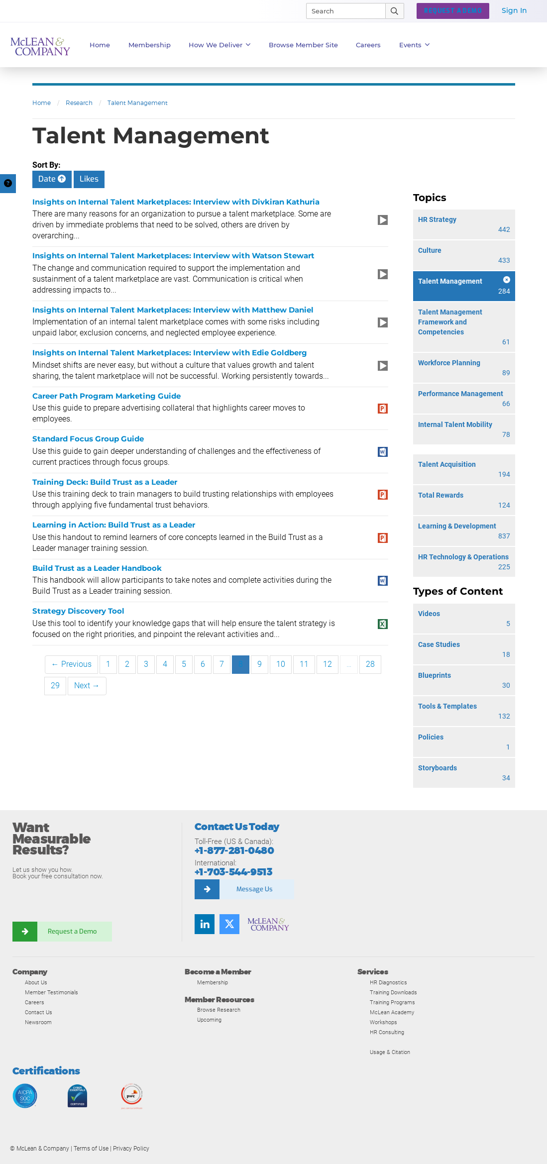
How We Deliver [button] (220, 45)
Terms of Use (91, 1148)
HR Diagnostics (388, 982)
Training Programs (392, 1002)
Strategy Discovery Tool (78, 611)
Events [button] (414, 45)
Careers (34, 1002)
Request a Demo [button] (453, 11)
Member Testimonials (51, 992)
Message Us (254, 889)
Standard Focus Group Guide (88, 438)
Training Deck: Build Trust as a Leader (104, 482)
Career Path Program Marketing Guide (106, 396)
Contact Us (38, 1012)
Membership (149, 45)
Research (79, 102)
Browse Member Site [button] (303, 45)
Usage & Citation (390, 1052)
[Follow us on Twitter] (229, 924)
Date (52, 179)
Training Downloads (393, 992)
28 (370, 664)
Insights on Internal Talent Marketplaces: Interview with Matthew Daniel (173, 310)
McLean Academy (392, 1012)
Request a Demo (72, 931)
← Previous (71, 664)
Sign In (514, 10)
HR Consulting (387, 1032)
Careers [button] (368, 45)
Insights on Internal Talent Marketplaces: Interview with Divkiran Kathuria (176, 202)
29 (55, 685)
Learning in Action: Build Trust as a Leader (113, 524)
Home (100, 45)
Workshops (383, 1022)
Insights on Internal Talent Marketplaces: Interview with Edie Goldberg (169, 352)
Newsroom (38, 1022)
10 (280, 664)
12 (327, 664)
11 (304, 664)
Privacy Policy (131, 1148)
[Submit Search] (395, 11)
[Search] (341, 11)
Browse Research (218, 1009)
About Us (36, 982)
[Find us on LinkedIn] (205, 924)
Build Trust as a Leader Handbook (97, 568)
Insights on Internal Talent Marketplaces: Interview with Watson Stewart (173, 255)
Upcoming (209, 1019)
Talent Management (138, 102)
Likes (89, 179)
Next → (87, 685)
